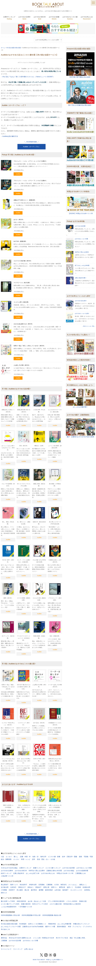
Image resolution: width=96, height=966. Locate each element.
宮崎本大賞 (83, 901)
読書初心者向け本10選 (54, 870)
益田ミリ (70, 887)
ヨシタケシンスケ (76, 890)
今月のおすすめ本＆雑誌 (9, 868)
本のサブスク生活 (62, 938)
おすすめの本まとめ (48, 873)
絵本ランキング (6, 873)
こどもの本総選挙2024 (8, 907)
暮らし (16, 856)
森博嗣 (41, 890)
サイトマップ (17, 949)
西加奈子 (38, 887)
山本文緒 (58, 890)
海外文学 (43, 856)
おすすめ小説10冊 (15, 940)
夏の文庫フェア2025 (8, 901)
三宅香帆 (4, 890)
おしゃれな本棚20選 (64, 924)
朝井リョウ (14, 884)
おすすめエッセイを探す (82, 313)
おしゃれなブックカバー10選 (11, 926)
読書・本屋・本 (25, 856)
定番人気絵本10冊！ (81, 278)
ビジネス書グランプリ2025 (10, 904)
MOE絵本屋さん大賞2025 (72, 904)
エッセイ (9, 856)
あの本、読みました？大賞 (37, 901)
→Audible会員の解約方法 (9, 136)
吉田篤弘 (87, 890)
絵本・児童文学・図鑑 (69, 856)
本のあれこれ (5, 929)
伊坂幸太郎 (33, 884)
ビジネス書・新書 (54, 856)
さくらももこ (72, 884)
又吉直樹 (78, 887)
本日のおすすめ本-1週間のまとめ (20, 938)
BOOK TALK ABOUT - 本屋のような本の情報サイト (48, 959)
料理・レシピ (25, 859)
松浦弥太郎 (86, 887)
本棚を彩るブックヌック (81, 924)
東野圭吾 (62, 887)
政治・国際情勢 (6, 859)
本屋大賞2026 (21, 901)
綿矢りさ (4, 893)
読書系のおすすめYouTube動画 (32, 926)
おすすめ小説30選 (80, 226)
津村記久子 (22, 887)
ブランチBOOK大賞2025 (56, 901)
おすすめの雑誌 (69, 870)
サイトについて (6, 949)
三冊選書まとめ (80, 873)
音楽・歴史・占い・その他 (46, 859)
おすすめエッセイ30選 (81, 239)
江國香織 (49, 884)
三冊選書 (4, 940)
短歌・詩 (35, 856)
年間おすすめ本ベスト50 (65, 873)
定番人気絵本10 (18, 873)
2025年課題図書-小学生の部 (10, 915)
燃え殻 (27, 890)
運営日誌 (4, 938)
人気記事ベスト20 (7, 876)
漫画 (80, 856)
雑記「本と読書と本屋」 (78, 938)
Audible (18, 174)
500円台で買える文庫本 (82, 252)
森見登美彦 (49, 890)
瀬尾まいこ (83, 884)
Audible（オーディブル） (31, 146)
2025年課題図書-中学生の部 (31, 915)
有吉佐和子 (23, 884)
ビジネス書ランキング (53, 868)
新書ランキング (38, 868)
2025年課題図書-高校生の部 (51, 915)
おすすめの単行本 (21, 870)
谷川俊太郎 (4, 887)
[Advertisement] (80, 454)
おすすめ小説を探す (81, 300)
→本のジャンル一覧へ (88, 326)
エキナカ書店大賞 (56, 904)
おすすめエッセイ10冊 (30, 940)
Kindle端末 (22, 924)
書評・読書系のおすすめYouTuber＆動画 (80, 437)
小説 (2, 856)
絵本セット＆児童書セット (37, 924)
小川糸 (56, 884)
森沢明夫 (34, 890)
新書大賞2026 (26, 904)
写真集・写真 (88, 856)
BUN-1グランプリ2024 (40, 904)
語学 (33, 859)
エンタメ (16, 859)
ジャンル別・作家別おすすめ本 (43, 938)
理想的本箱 (52, 924)
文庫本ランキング (25, 868)
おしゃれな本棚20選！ (80, 407)
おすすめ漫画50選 (82, 870)
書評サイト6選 (50, 926)
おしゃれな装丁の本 (32, 873)
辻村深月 (13, 887)
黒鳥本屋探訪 (61, 926)
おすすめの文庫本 (7, 870)
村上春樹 (20, 890)
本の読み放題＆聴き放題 (9, 924)
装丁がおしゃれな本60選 (82, 265)
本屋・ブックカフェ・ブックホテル (80, 926)
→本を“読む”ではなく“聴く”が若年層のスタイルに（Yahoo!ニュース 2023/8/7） (27, 76)
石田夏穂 (41, 884)
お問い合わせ (28, 949)
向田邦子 (12, 890)
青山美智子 (4, 884)
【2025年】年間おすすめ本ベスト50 (80, 213)
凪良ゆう (31, 887)
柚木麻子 (65, 890)
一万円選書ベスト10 (25, 907)
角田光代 (64, 884)
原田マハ (54, 887)
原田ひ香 (46, 887)
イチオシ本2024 (71, 901)
